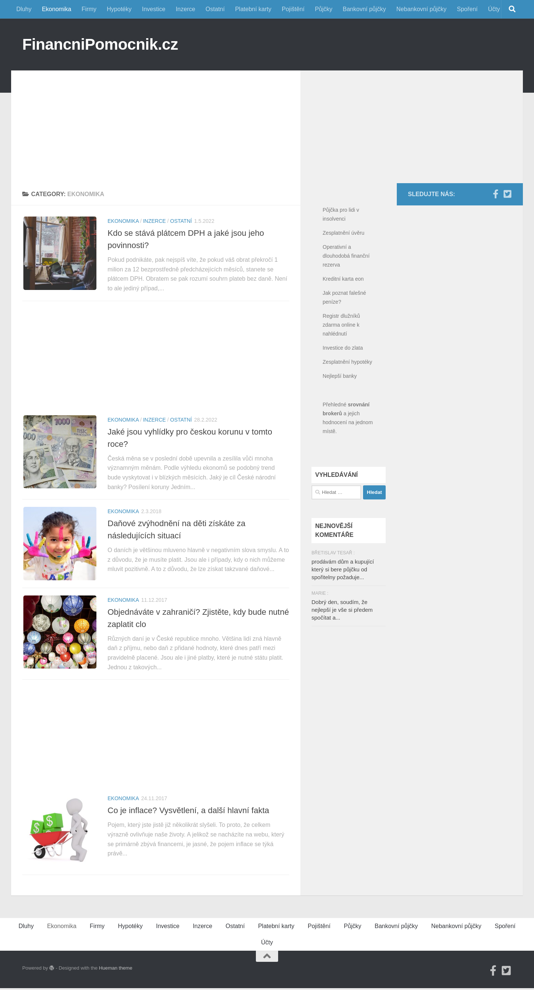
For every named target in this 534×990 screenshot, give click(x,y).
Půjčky (323, 9)
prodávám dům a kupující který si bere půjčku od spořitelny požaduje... (343, 569)
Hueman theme (115, 970)
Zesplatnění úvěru (343, 233)
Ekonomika (56, 9)
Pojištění (293, 9)
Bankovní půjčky (364, 9)
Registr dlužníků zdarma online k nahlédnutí (341, 325)
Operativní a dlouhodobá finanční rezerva (346, 256)
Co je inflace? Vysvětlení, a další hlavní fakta (188, 811)
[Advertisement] (155, 122)
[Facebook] (495, 193)
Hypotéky (119, 9)
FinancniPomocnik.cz (100, 44)
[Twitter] (507, 193)
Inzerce (185, 9)
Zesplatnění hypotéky (347, 362)
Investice (153, 9)
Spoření (467, 9)
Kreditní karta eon (343, 279)
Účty (494, 9)
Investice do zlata (343, 348)
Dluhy (24, 9)
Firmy (89, 9)
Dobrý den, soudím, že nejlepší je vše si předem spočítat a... (342, 610)
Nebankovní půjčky (421, 9)
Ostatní (215, 9)
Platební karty (253, 9)
